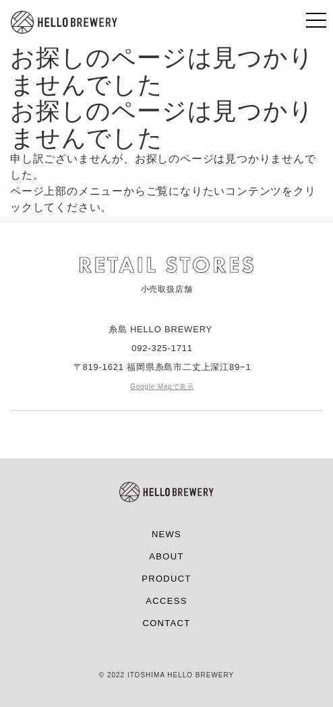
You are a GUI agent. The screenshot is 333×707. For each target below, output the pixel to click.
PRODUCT (166, 579)
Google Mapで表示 (162, 386)
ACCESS (166, 601)
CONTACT (167, 623)
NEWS (166, 534)
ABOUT (166, 556)
